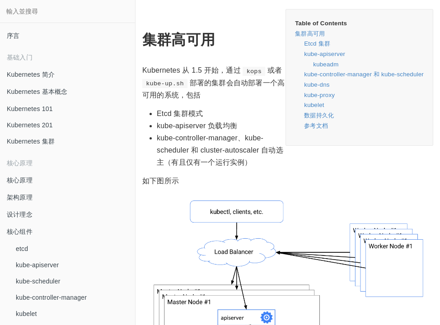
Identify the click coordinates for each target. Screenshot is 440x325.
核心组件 (20, 231)
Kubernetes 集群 (31, 141)
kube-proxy (319, 95)
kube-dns (316, 84)
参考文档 (316, 125)
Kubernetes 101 (30, 108)
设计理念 (20, 214)
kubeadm (325, 64)
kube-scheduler (38, 281)
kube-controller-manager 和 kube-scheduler (364, 74)
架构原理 (20, 197)
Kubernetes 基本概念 (37, 91)
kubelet (26, 313)
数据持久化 (319, 115)
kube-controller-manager (51, 297)
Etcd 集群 (317, 43)
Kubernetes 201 (30, 125)
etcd (22, 248)
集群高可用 (310, 33)
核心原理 (20, 180)
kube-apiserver (37, 265)
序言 (13, 35)
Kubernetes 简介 (31, 74)
